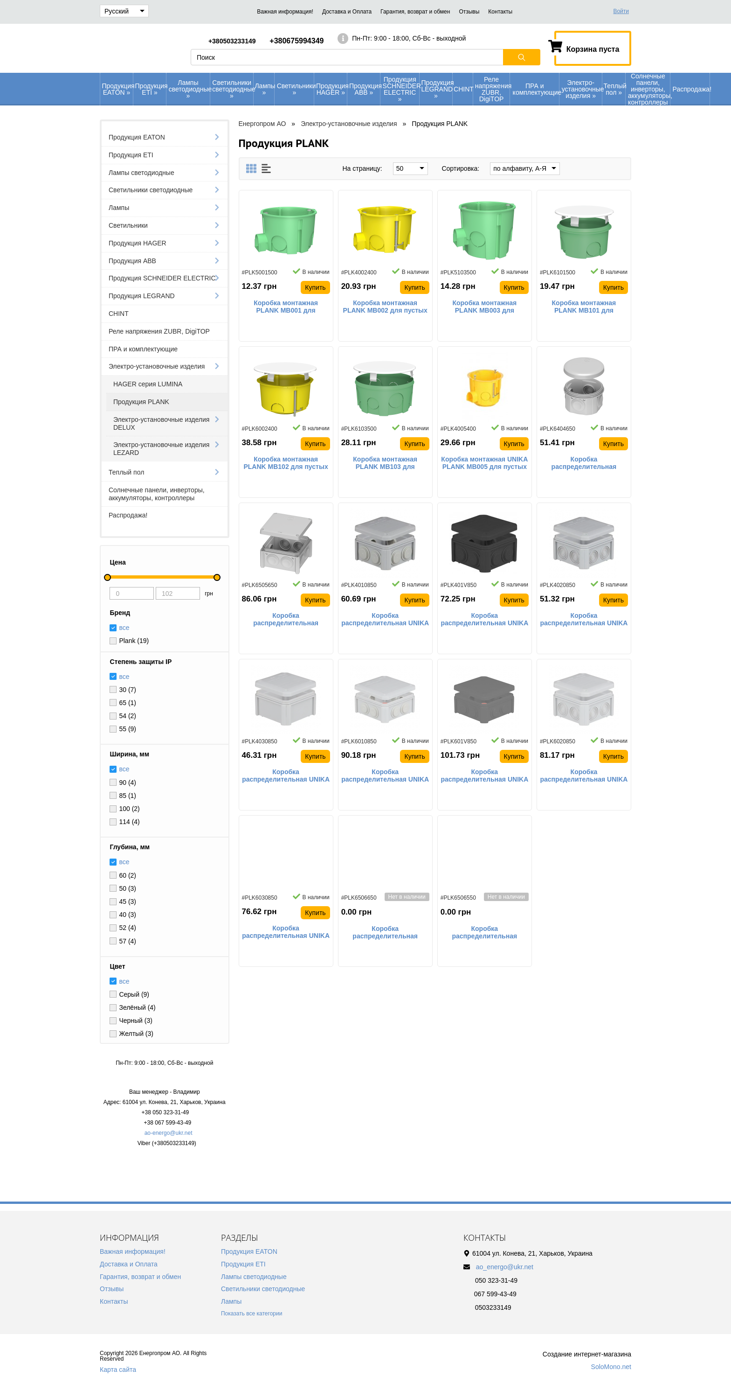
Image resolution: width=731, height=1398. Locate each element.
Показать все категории (251, 1313)
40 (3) (127, 914)
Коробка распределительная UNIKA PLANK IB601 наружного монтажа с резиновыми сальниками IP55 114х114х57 (385, 776)
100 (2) (129, 808)
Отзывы (469, 11)
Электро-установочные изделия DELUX (161, 423)
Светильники (295, 89)
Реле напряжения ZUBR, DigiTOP (492, 89)
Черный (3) (135, 1020)
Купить (315, 287)
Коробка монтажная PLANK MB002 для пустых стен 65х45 (385, 307)
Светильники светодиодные (232, 89)
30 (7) (127, 689)
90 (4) (127, 782)
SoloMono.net (611, 1366)
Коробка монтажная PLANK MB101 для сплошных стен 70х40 (584, 307)
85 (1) (127, 795)
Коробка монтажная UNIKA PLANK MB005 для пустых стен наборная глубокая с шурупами (484, 463)
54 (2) (127, 716)
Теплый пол (615, 89)
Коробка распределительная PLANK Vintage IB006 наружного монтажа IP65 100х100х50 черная (484, 933)
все (124, 676)
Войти (621, 11)
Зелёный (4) (137, 1007)
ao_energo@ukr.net (504, 1267)
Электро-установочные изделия (582, 89)
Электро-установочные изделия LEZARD (161, 448)
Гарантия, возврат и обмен (415, 11)
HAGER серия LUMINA (147, 384)
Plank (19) (134, 640)
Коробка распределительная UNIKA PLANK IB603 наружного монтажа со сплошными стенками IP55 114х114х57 (286, 932)
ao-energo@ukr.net (169, 1133)
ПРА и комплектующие (536, 89)
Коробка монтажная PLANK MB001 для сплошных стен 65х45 (286, 307)
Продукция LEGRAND (436, 89)
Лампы (264, 89)
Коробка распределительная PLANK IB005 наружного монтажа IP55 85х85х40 (286, 620)
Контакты (500, 11)
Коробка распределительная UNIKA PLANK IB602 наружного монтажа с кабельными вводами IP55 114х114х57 (584, 776)
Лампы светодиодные (189, 89)
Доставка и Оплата (347, 11)
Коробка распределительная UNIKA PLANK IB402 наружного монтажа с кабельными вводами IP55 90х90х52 (584, 620)
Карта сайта (118, 1369)
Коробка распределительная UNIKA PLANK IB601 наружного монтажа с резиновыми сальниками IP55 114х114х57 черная (484, 776)
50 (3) (127, 888)
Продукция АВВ (364, 89)
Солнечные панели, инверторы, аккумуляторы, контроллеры (649, 89)
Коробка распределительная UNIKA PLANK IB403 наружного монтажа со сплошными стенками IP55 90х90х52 (286, 776)
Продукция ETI (150, 89)
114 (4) (129, 821)
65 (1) (127, 702)
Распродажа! (691, 89)
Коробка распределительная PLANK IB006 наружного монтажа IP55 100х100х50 (385, 933)
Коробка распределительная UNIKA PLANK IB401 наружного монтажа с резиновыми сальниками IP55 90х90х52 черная (484, 620)
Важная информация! (285, 11)
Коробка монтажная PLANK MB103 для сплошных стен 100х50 (385, 463)
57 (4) (127, 941)
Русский (124, 11)
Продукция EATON (117, 89)
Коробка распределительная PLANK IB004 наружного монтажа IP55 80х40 (584, 463)
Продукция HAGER (331, 89)
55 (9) (127, 729)
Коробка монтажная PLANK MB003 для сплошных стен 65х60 (484, 307)
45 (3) (127, 901)
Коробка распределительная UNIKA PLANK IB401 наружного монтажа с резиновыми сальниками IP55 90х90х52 (385, 620)
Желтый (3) (136, 1033)
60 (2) (127, 875)
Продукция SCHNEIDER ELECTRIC (401, 89)
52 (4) (127, 927)
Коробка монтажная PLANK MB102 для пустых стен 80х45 (285, 463)
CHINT (463, 89)
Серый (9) (134, 994)
